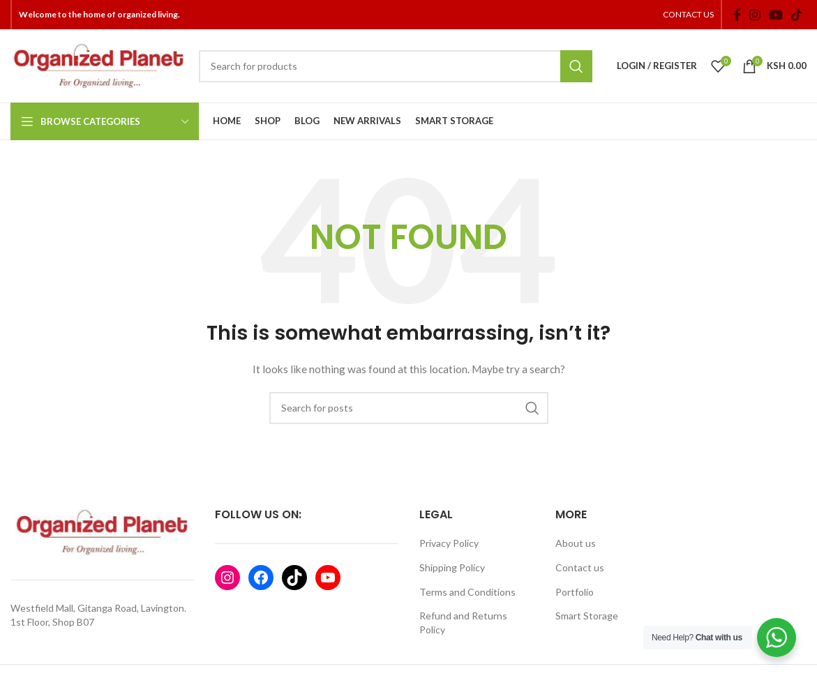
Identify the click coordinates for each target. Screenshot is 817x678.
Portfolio (574, 592)
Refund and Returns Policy (463, 622)
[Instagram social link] (755, 14)
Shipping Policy (452, 567)
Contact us (579, 567)
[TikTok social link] (797, 14)
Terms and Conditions (467, 592)
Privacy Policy (449, 543)
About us (575, 543)
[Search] (395, 66)
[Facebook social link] (737, 14)
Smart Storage (586, 616)
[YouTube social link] (776, 14)
